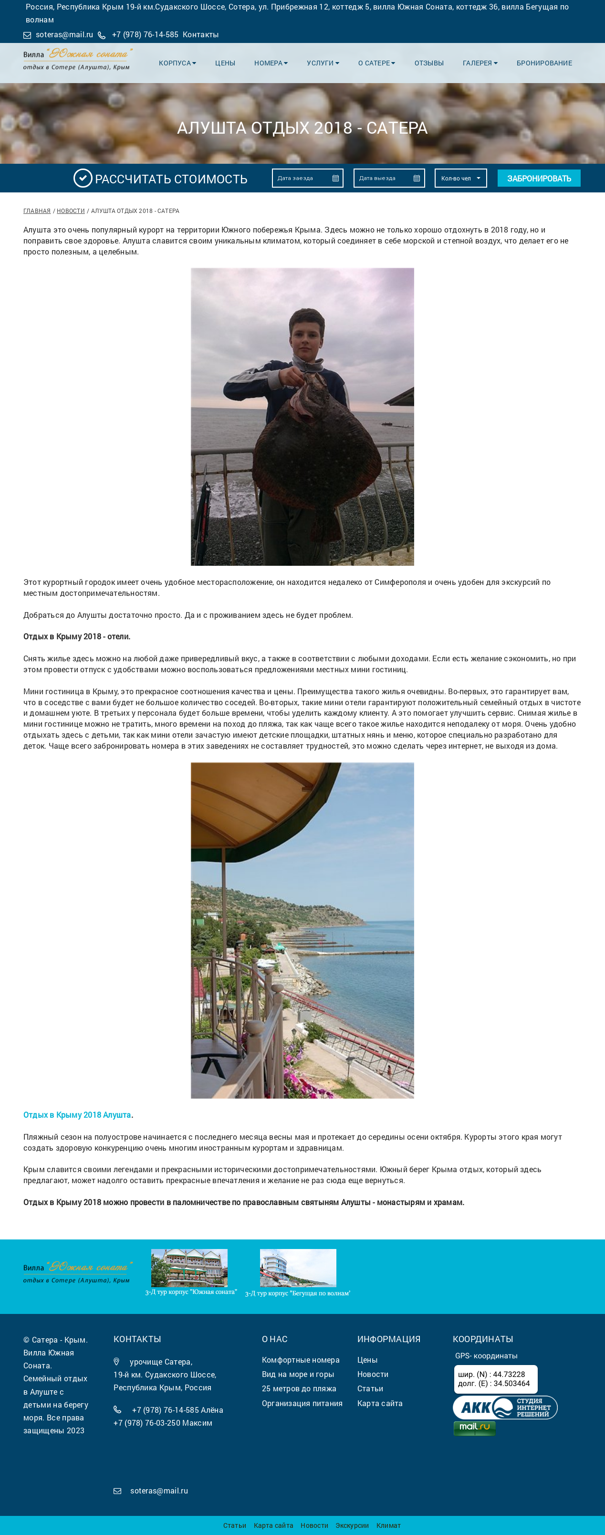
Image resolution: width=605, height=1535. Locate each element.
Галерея (480, 62)
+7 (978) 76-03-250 (147, 1423)
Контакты (201, 34)
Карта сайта (273, 1525)
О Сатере (377, 62)
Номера (271, 62)
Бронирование (544, 62)
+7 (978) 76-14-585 (145, 34)
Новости (71, 210)
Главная (37, 210)
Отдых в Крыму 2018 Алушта (77, 1115)
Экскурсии (352, 1525)
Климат (388, 1525)
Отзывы (429, 62)
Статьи (234, 1525)
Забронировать (539, 178)
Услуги (323, 62)
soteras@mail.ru (65, 34)
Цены (226, 62)
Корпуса (178, 62)
